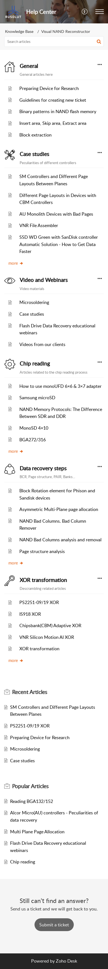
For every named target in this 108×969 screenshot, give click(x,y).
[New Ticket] (54, 925)
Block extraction (35, 135)
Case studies (34, 154)
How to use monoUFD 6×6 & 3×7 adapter (60, 386)
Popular (30, 786)
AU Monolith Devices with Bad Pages (56, 214)
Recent (29, 692)
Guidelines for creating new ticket (52, 100)
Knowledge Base (19, 31)
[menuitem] (85, 11)
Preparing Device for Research (49, 88)
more (16, 263)
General (29, 66)
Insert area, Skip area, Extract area (52, 123)
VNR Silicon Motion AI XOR (46, 637)
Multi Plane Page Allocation (37, 832)
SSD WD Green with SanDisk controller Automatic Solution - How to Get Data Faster (58, 244)
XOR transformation (43, 580)
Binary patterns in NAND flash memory (57, 111)
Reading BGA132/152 (31, 801)
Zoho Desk (66, 961)
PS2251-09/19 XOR (39, 602)
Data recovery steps (43, 468)
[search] (54, 41)
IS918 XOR (30, 614)
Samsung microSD (37, 398)
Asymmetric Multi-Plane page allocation (58, 509)
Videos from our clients (42, 344)
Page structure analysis (42, 551)
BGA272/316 (32, 440)
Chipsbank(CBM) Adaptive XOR (50, 625)
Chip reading (35, 363)
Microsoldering (34, 302)
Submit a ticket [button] (54, 925)
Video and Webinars (44, 280)
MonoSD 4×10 (33, 428)
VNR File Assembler (38, 225)
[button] (99, 11)
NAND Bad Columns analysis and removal (60, 540)
